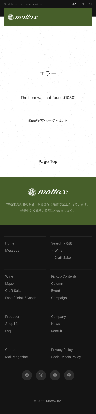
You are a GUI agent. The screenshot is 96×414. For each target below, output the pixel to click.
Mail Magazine (16, 357)
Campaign (59, 298)
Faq (8, 331)
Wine (9, 276)
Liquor (10, 283)
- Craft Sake (61, 257)
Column (57, 283)
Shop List (12, 323)
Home (9, 243)
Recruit (56, 331)
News (55, 323)
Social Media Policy (66, 357)
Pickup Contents (64, 276)
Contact (11, 349)
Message (12, 250)
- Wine (56, 250)
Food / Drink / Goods (20, 298)
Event (55, 290)
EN (82, 4)
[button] (83, 17)
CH (90, 4)
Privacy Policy (62, 349)
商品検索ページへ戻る (48, 120)
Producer (12, 316)
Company (58, 316)
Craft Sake (13, 290)
